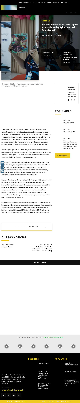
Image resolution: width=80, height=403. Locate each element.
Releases (66, 138)
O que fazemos (70, 372)
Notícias (45, 21)
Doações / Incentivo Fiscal (71, 364)
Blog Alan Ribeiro (68, 122)
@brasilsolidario (53, 337)
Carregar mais (62, 155)
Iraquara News (6, 247)
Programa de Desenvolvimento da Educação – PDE (72, 382)
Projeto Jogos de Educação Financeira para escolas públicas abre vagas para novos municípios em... (70, 144)
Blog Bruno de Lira (69, 131)
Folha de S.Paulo (48, 52)
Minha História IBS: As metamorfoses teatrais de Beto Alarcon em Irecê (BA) (42, 249)
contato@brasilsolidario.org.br (12, 390)
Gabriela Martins (18, 227)
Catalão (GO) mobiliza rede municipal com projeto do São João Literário (70, 55)
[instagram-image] (6, 346)
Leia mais (46, 56)
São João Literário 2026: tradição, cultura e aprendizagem (44, 385)
